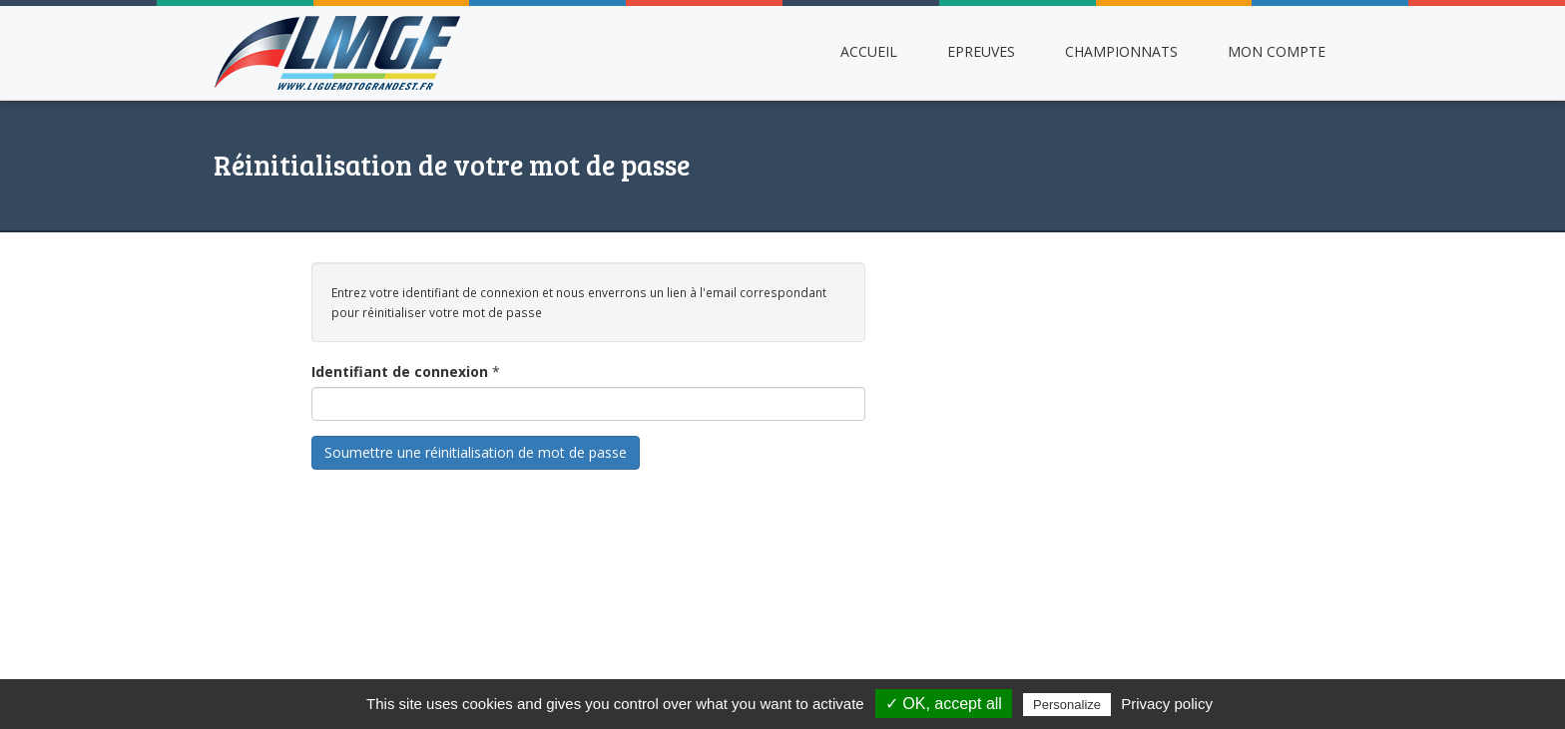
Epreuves (981, 51)
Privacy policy (1167, 703)
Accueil (868, 51)
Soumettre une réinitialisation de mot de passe (475, 452)
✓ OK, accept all (943, 703)
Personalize (1067, 704)
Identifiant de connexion (399, 371)
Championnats (1121, 51)
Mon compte (1276, 51)
